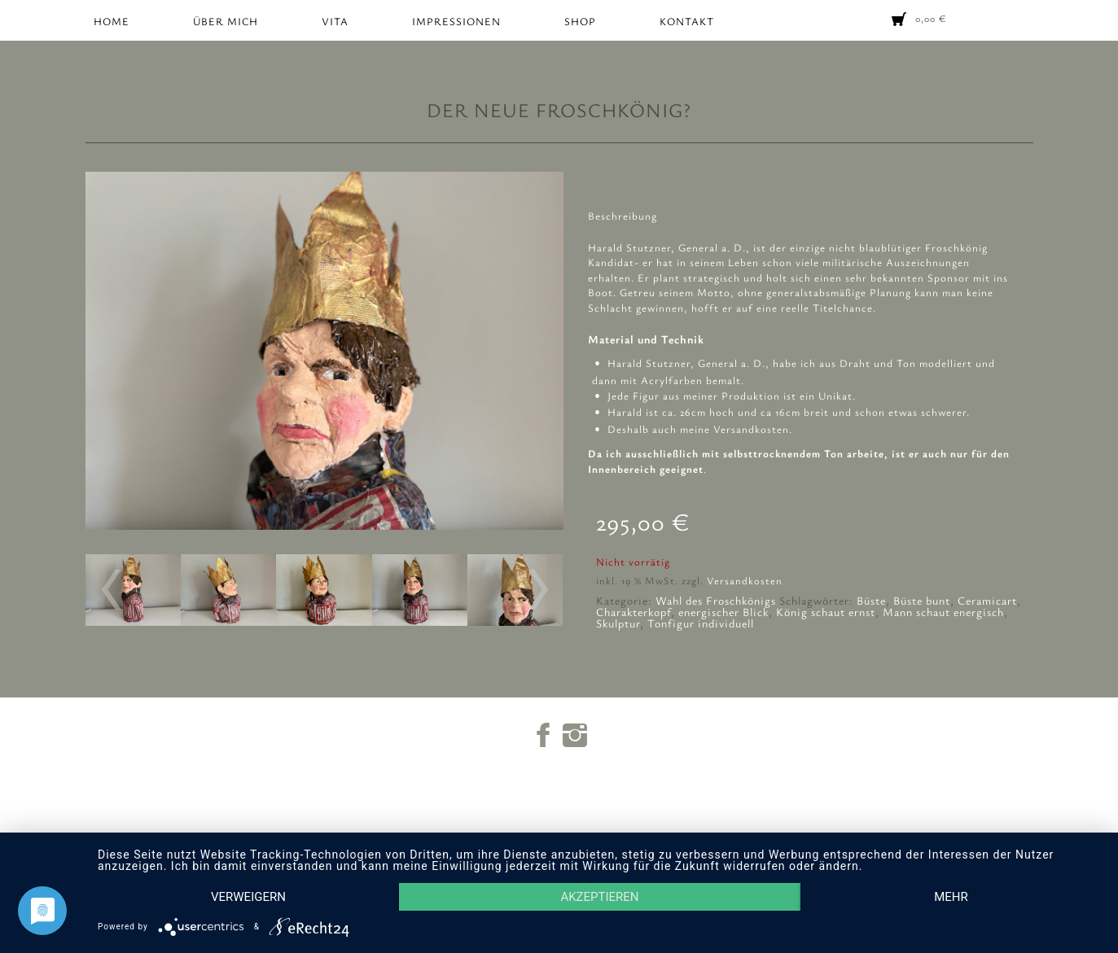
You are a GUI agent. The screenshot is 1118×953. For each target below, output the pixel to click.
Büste (871, 600)
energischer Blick (723, 611)
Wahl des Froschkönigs (715, 600)
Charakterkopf (633, 611)
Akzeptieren (599, 897)
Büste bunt (921, 600)
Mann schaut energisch (943, 611)
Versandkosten (745, 581)
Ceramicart (987, 600)
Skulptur (618, 623)
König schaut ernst (825, 611)
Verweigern (248, 897)
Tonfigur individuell (700, 623)
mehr (951, 897)
